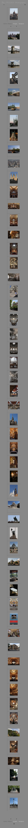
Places (10, 23)
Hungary (15, 23)
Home (5, 23)
